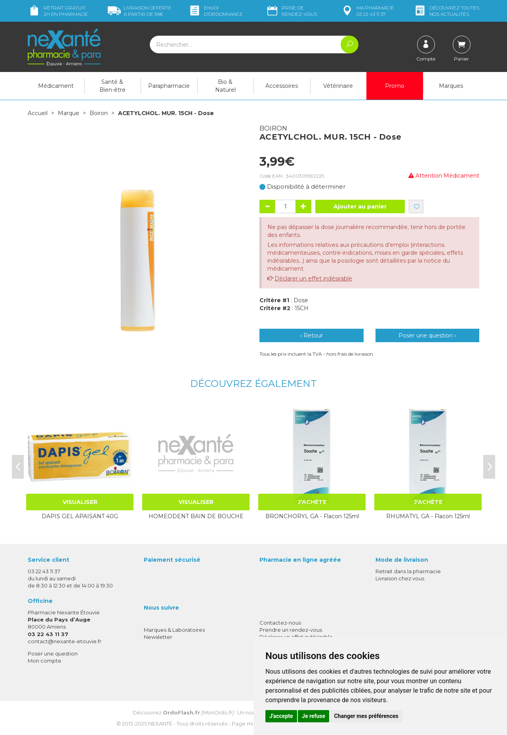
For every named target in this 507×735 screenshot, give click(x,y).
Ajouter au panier (360, 206)
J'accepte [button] (281, 716)
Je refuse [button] (313, 716)
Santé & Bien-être (112, 85)
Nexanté (160, 723)
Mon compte (44, 660)
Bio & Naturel (225, 85)
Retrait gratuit (58, 11)
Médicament (56, 85)
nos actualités (446, 11)
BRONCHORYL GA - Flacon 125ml (312, 515)
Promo (394, 85)
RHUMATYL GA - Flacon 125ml (428, 515)
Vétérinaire (338, 85)
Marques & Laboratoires (174, 629)
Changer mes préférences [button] (366, 716)
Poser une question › (427, 335)
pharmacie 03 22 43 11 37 (367, 11)
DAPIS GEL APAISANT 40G (80, 515)
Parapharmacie (169, 85)
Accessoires (281, 85)
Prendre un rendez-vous (290, 629)
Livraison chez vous (399, 578)
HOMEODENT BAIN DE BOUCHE (196, 515)
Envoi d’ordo (215, 11)
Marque (68, 113)
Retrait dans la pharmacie (408, 571)
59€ (140, 11)
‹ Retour (311, 335)
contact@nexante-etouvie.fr (64, 640)
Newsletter (158, 636)
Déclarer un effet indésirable (313, 278)
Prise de (291, 11)
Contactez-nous (280, 622)
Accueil (38, 113)
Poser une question (53, 653)
